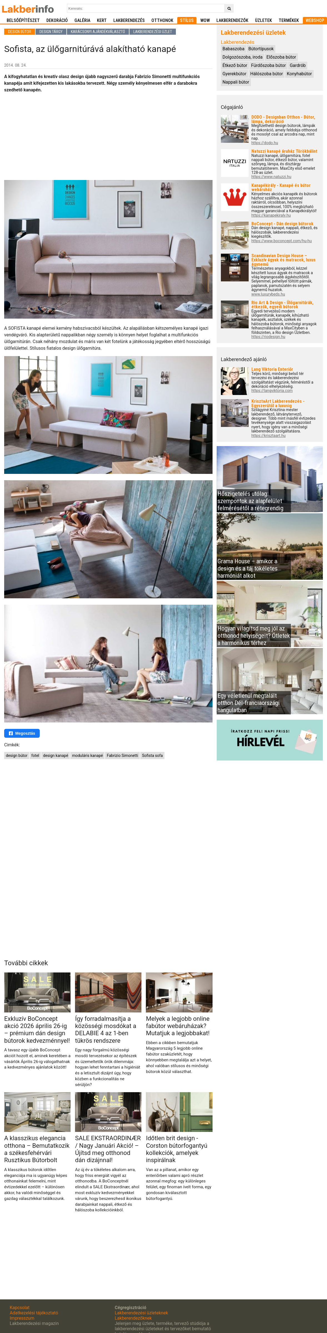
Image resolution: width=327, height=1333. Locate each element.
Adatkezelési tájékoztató (34, 1313)
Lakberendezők (232, 20)
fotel (35, 755)
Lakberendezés (129, 20)
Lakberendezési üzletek (253, 32)
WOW (205, 20)
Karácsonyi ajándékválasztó (98, 31)
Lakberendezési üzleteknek (141, 1313)
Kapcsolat (19, 1307)
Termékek (289, 20)
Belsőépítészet (23, 20)
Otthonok (162, 20)
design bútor (17, 755)
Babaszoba (233, 48)
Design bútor (19, 31)
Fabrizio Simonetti (122, 755)
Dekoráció (57, 20)
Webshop (315, 20)
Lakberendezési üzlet (152, 31)
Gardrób (298, 65)
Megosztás (22, 733)
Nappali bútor (236, 82)
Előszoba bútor (281, 57)
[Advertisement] (108, 137)
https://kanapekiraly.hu (271, 215)
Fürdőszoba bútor (268, 65)
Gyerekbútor (234, 73)
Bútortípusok (261, 48)
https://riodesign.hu (268, 337)
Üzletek (263, 20)
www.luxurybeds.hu (268, 294)
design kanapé (55, 755)
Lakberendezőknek (133, 1318)
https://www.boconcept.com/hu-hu (281, 241)
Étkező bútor (235, 65)
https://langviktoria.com (272, 391)
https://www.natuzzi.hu (271, 177)
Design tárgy (51, 31)
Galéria (82, 20)
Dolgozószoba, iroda (243, 57)
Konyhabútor (299, 73)
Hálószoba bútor (266, 73)
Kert (102, 20)
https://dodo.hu (264, 143)
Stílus (187, 20)
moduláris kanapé (87, 755)
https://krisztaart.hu (268, 436)
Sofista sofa (152, 755)
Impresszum (22, 1318)
